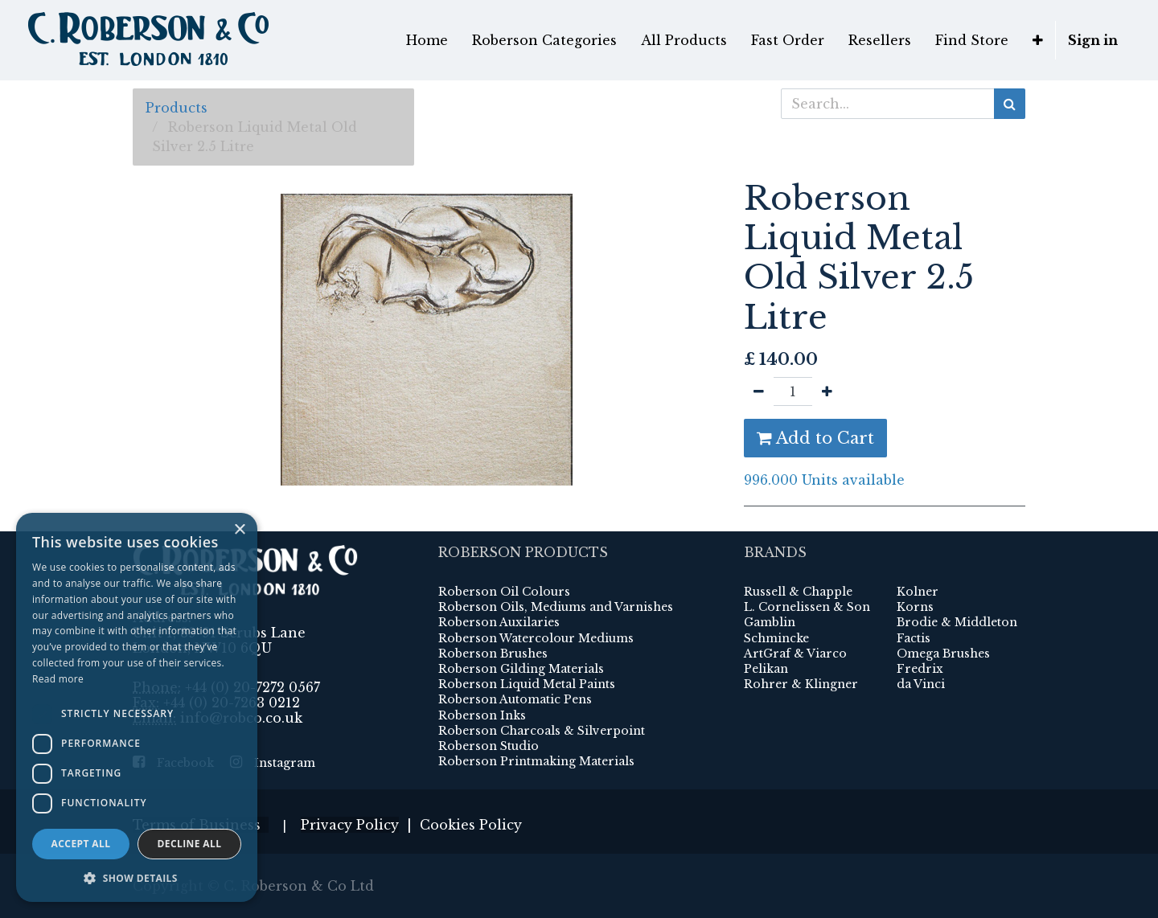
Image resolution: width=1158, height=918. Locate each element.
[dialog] (136, 707)
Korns (915, 607)
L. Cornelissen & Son (807, 607)
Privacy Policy (350, 825)
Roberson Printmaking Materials (536, 761)
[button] (1037, 40)
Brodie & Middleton (957, 622)
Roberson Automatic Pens (515, 699)
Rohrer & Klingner (801, 684)
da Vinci (921, 684)
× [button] (239, 530)
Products (176, 108)
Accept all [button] (81, 843)
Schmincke (776, 638)
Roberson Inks (482, 715)
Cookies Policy (471, 825)
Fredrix (920, 669)
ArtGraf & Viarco (795, 653)
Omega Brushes (943, 653)
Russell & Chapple (798, 591)
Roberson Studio (488, 746)
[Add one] (827, 391)
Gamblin (769, 622)
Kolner (917, 591)
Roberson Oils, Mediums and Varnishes (555, 607)
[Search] (1009, 103)
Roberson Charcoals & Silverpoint (541, 730)
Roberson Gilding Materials (521, 669)
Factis (913, 638)
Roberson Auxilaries (499, 622)
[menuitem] (427, 40)
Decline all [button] (190, 843)
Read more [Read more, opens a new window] (58, 679)
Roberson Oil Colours (504, 591)
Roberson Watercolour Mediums (536, 638)
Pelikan (766, 669)
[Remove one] (759, 391)
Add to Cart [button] (815, 438)
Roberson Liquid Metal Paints (526, 684)
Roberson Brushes (493, 653)
